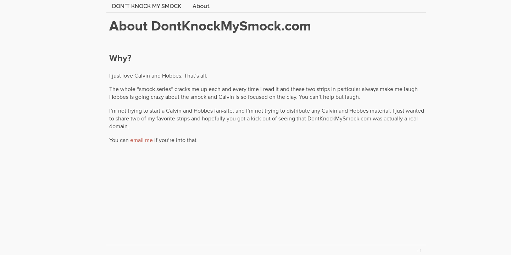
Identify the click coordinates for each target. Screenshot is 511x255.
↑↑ (419, 250)
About (201, 6)
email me (141, 140)
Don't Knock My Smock (146, 6)
